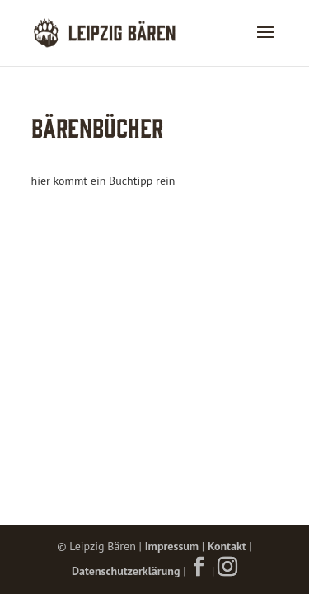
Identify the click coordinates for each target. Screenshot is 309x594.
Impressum (172, 546)
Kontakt (227, 546)
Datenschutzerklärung (126, 570)
